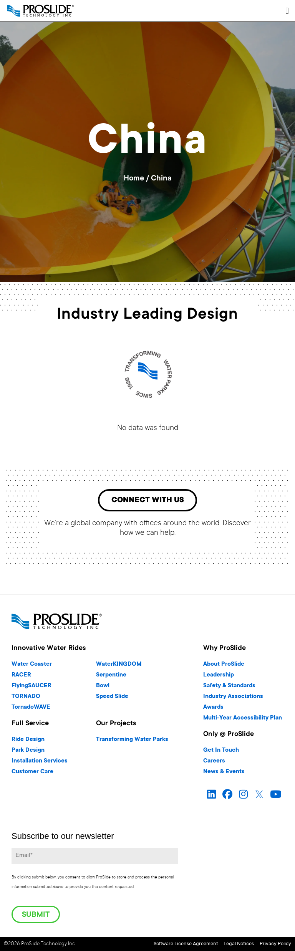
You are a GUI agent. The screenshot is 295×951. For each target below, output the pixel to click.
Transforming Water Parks (132, 741)
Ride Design (28, 741)
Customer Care (32, 774)
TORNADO (26, 698)
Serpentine (111, 677)
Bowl (102, 688)
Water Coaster (32, 666)
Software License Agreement (152, 944)
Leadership (218, 677)
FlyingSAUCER (31, 688)
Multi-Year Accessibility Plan (242, 720)
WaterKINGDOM (118, 666)
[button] (287, 11)
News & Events (224, 774)
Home (134, 179)
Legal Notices (222, 944)
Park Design (28, 752)
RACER (21, 677)
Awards (213, 709)
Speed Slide (112, 698)
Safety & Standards (229, 688)
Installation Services (40, 763)
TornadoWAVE (31, 709)
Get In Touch (221, 752)
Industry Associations (233, 698)
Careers (214, 763)
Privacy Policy (275, 944)
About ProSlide (223, 666)
